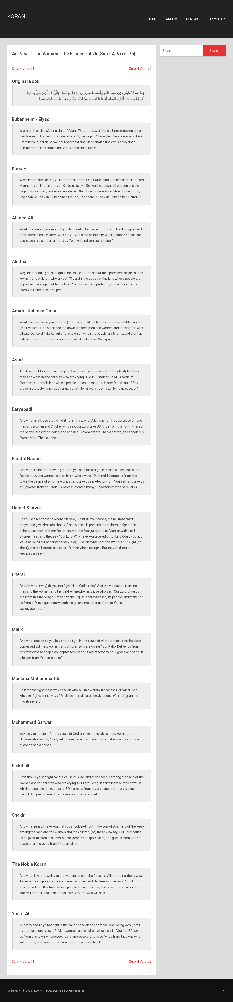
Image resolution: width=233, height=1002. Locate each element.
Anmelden (217, 19)
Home (152, 19)
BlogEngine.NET (75, 990)
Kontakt (193, 19)
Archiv (171, 19)
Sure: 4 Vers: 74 (23, 68)
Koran (16, 16)
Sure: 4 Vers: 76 (140, 68)
